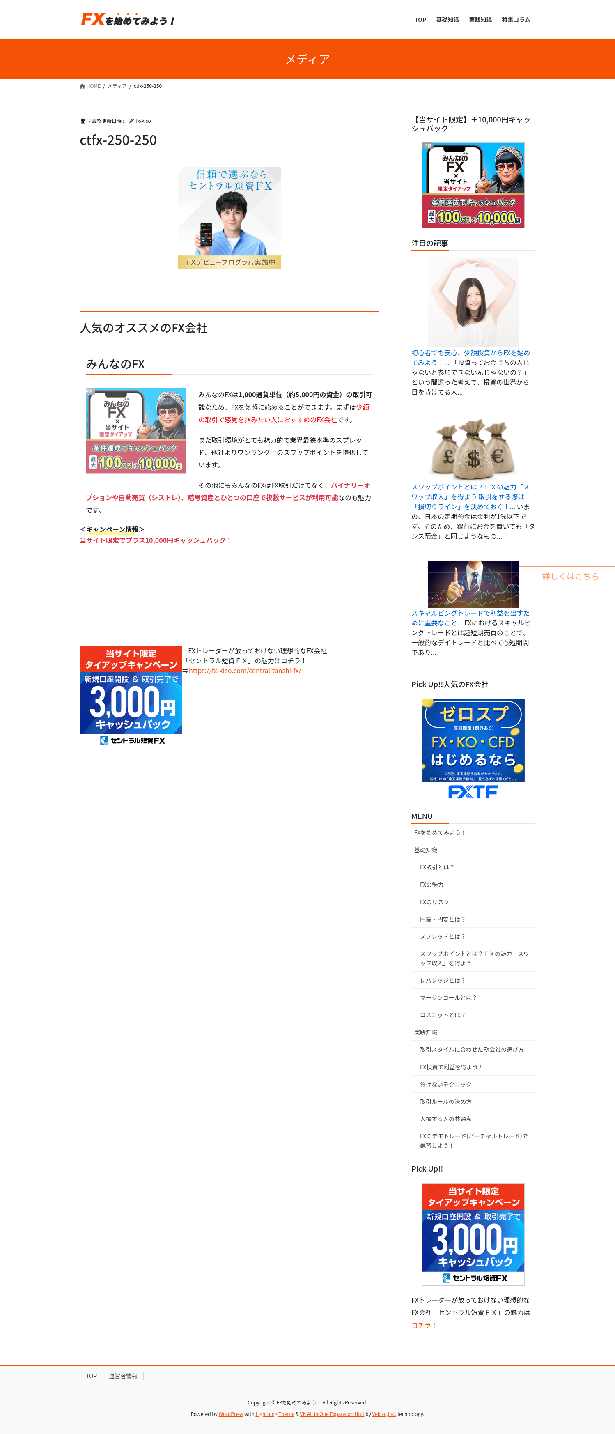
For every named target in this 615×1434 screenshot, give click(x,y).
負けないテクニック (446, 1084)
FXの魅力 (431, 884)
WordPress (231, 1413)
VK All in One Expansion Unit (332, 1413)
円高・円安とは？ (443, 919)
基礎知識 (425, 850)
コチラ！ (424, 1325)
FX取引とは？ (437, 867)
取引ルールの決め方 (446, 1101)
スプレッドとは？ (443, 936)
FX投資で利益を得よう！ (452, 1067)
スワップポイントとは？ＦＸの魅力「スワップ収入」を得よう (474, 958)
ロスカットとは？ (443, 1015)
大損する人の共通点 (446, 1119)
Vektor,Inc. (384, 1413)
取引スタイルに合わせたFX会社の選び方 (472, 1049)
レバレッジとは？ (443, 980)
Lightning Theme (274, 1413)
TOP (91, 1376)
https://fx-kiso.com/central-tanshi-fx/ (245, 670)
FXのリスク (434, 902)
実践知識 (425, 1032)
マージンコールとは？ (448, 997)
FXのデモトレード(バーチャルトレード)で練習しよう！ (474, 1140)
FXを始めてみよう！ (440, 832)
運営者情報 (123, 1376)
